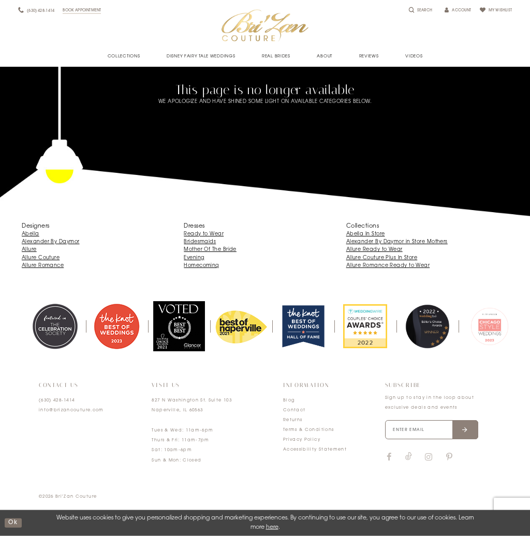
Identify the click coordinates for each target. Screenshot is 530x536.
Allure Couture (41, 258)
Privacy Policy (301, 440)
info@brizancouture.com (71, 410)
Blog (289, 400)
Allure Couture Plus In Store (382, 258)
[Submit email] (465, 430)
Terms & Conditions (308, 430)
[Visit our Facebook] (389, 457)
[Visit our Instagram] (428, 457)
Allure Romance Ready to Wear (388, 265)
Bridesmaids (200, 242)
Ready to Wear (204, 234)
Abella (30, 234)
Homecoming (201, 265)
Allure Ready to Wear (374, 249)
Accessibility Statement (315, 450)
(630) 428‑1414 (57, 400)
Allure (29, 249)
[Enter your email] (431, 430)
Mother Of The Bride (210, 249)
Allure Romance (43, 265)
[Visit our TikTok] (408, 457)
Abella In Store (365, 234)
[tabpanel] (55, 326)
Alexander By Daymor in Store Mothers (397, 242)
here (272, 527)
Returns (292, 420)
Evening (194, 258)
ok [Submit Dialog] (13, 523)
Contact (294, 410)
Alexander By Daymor (51, 242)
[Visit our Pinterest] (449, 457)
